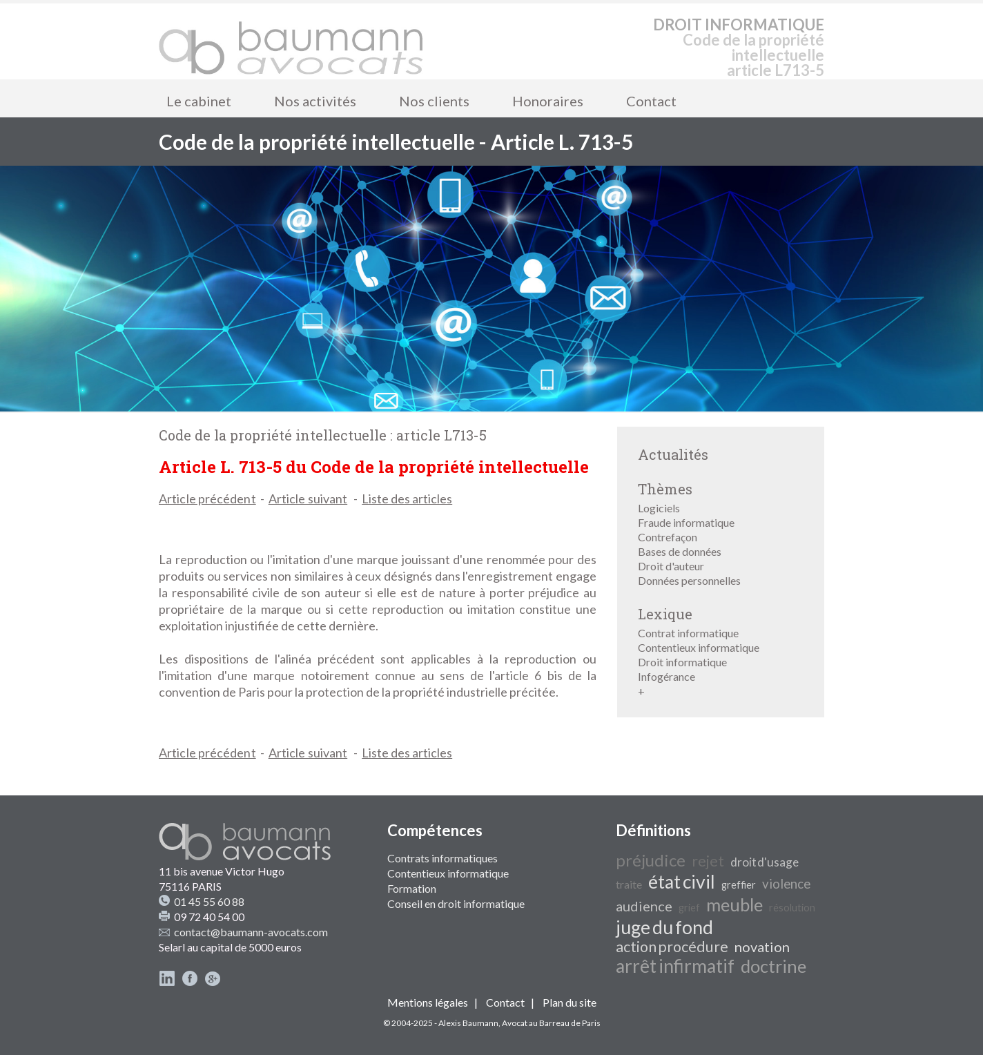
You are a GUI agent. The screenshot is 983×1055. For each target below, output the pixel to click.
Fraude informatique (686, 522)
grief (689, 907)
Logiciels (659, 507)
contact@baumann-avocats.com (251, 931)
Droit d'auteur (671, 565)
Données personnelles (689, 580)
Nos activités (315, 101)
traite (629, 884)
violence (786, 883)
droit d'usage (764, 862)
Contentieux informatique (698, 647)
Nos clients (434, 101)
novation (762, 946)
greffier (738, 885)
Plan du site (569, 1002)
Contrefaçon (667, 536)
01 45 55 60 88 (209, 901)
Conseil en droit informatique (456, 903)
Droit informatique (682, 661)
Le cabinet (198, 101)
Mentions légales (427, 1002)
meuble (734, 904)
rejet (708, 861)
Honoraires (547, 101)
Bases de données (679, 551)
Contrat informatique (688, 632)
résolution (792, 907)
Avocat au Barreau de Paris (551, 1023)
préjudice (650, 860)
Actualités (673, 454)
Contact (651, 101)
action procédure (672, 947)
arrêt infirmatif (675, 966)
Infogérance (666, 676)
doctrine (773, 966)
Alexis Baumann (468, 1023)
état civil (681, 882)
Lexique (665, 614)
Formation (411, 888)
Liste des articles (407, 498)
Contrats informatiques (442, 857)
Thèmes (665, 489)
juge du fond (664, 927)
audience (644, 906)
